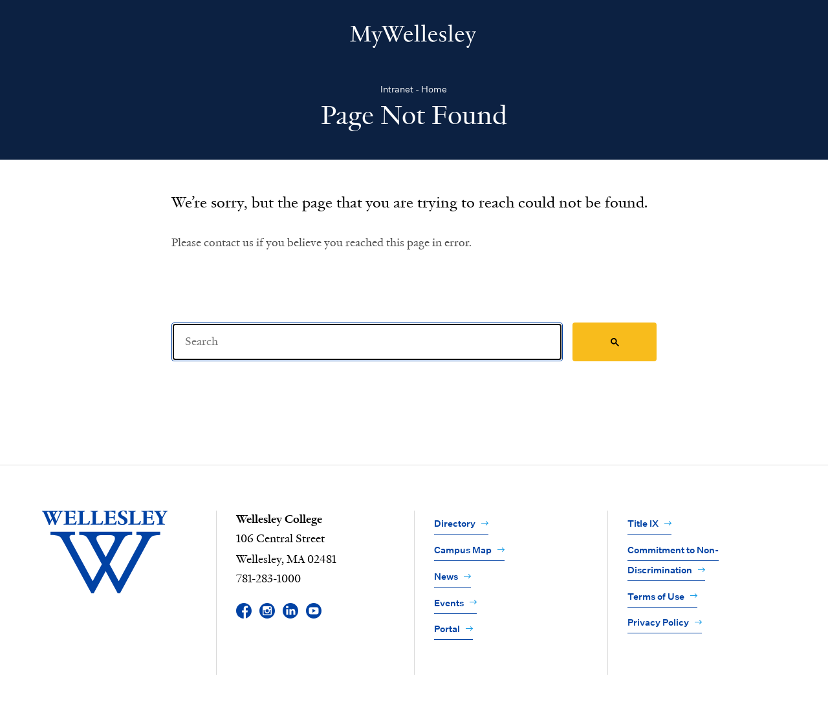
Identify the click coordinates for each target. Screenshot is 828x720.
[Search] (367, 342)
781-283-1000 (268, 579)
